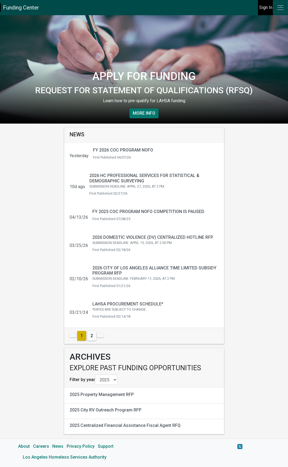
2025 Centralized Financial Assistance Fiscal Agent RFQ (125, 425)
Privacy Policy (81, 446)
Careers (41, 446)
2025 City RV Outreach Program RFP (105, 410)
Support (106, 446)
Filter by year (82, 379)
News (57, 446)
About (24, 446)
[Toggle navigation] (280, 7)
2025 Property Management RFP (102, 394)
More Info (144, 113)
